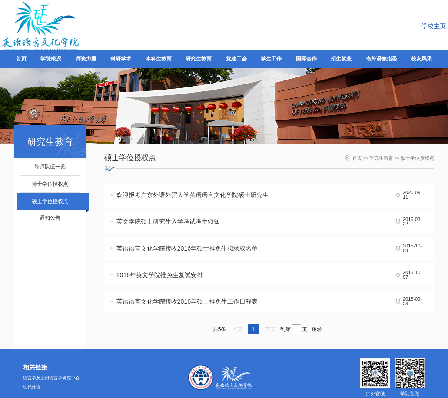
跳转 (317, 297)
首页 (362, 157)
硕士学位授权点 (419, 157)
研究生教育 (385, 157)
